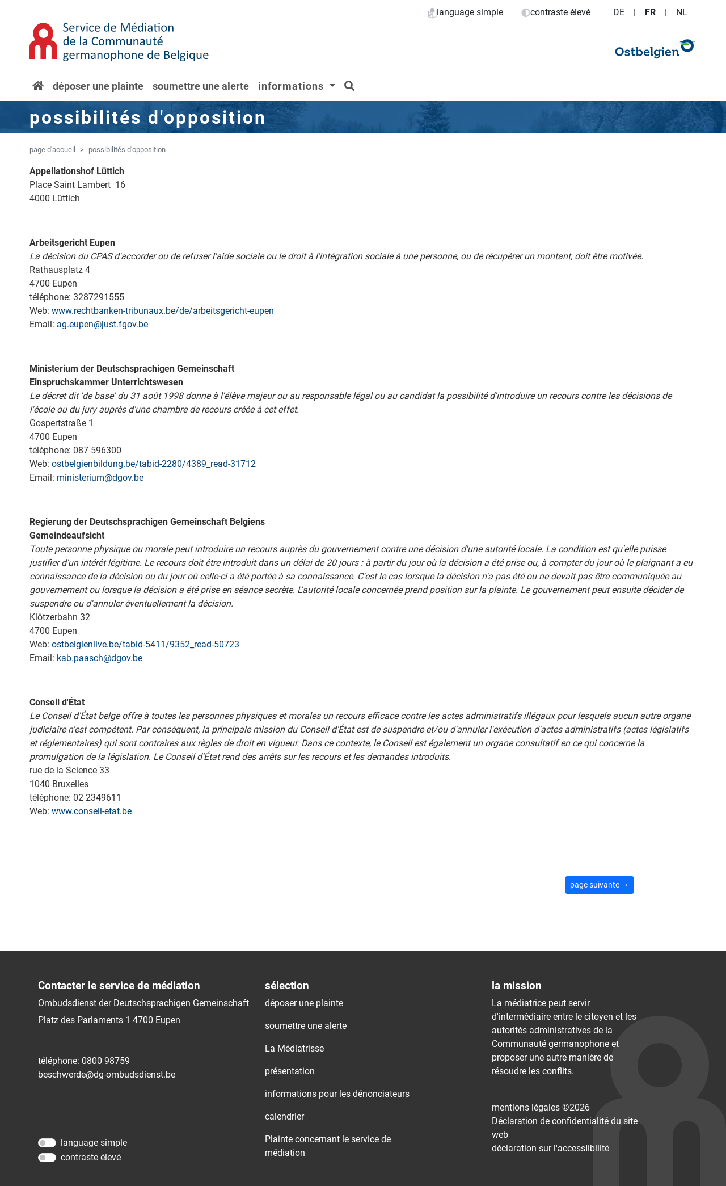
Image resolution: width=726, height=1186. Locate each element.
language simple (465, 12)
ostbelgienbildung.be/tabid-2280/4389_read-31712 (154, 464)
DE (618, 12)
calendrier (284, 1116)
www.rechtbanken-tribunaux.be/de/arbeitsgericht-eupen (163, 310)
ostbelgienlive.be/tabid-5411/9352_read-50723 (145, 644)
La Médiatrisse (294, 1048)
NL (681, 12)
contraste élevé (555, 12)
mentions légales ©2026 (541, 1107)
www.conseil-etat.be (92, 811)
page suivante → (599, 884)
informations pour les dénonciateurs (337, 1093)
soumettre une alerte (201, 86)
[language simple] (47, 1142)
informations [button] (292, 86)
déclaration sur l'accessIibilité (550, 1148)
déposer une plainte (98, 86)
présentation (290, 1071)
